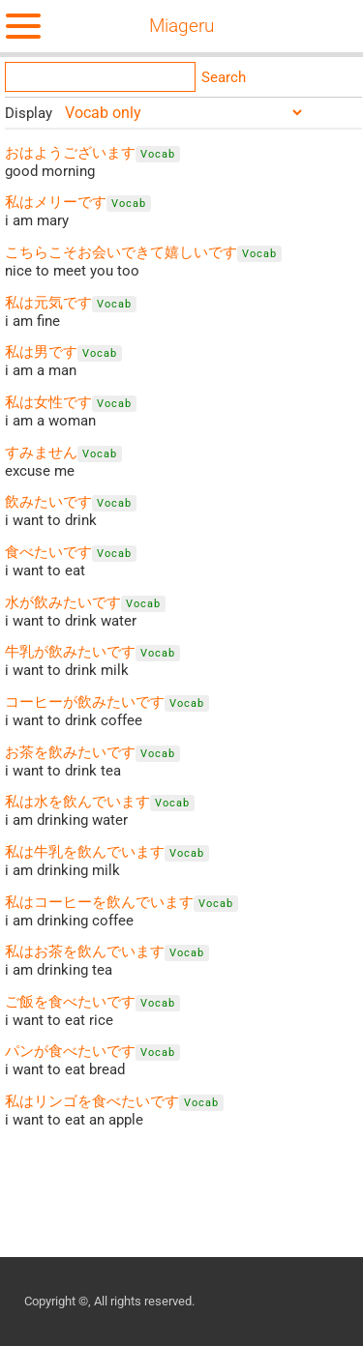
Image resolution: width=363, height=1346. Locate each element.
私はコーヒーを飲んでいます (99, 902)
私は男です (41, 352)
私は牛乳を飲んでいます (85, 852)
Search (223, 77)
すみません (41, 452)
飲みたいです (48, 502)
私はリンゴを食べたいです (92, 1101)
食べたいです (48, 552)
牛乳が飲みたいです (70, 651)
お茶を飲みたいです (70, 752)
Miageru (181, 26)
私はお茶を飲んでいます (85, 951)
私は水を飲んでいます (77, 801)
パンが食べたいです (70, 1051)
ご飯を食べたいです (70, 1001)
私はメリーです (55, 202)
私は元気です (48, 302)
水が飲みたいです (63, 602)
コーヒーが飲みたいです (85, 702)
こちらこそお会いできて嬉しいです (121, 252)
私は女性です (48, 402)
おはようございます (70, 152)
